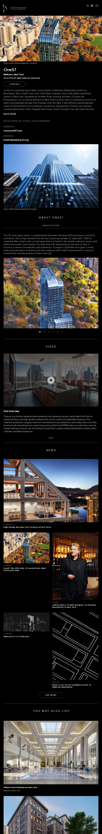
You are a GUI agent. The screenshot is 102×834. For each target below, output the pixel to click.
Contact (14, 84)
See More (51, 695)
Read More (10, 113)
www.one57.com (13, 130)
